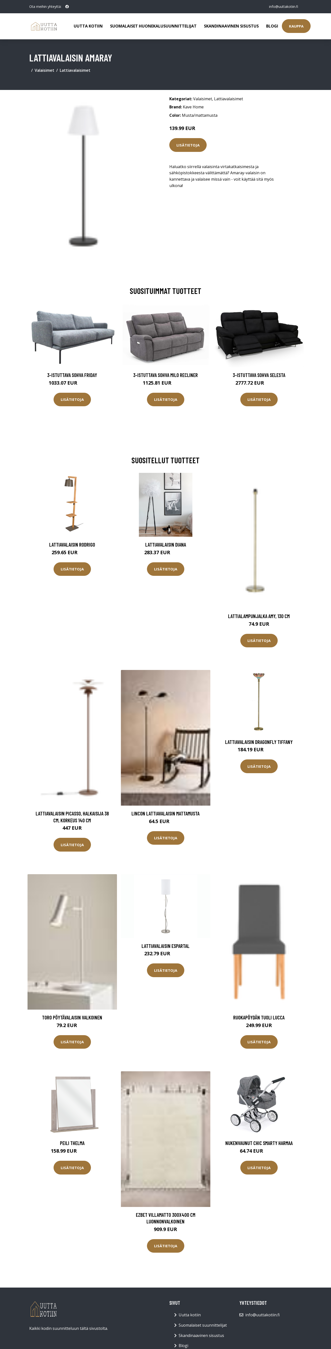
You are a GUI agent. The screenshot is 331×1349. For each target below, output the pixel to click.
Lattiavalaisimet (75, 70)
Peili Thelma (72, 1143)
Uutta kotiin (88, 26)
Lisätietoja (188, 145)
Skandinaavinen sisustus (231, 26)
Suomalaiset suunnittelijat (203, 1325)
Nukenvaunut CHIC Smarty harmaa (259, 1143)
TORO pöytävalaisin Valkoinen (72, 1017)
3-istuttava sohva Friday (72, 375)
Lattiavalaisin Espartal (165, 946)
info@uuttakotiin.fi (283, 6)
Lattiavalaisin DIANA (165, 544)
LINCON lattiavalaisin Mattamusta (165, 813)
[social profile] (67, 6)
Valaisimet (44, 70)
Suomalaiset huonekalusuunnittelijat (153, 26)
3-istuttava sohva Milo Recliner (165, 375)
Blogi (272, 26)
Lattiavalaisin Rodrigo (72, 544)
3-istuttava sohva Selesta (259, 375)
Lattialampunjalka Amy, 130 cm (259, 616)
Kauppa (296, 26)
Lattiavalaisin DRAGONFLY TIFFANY (259, 742)
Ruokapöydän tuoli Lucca (259, 1017)
